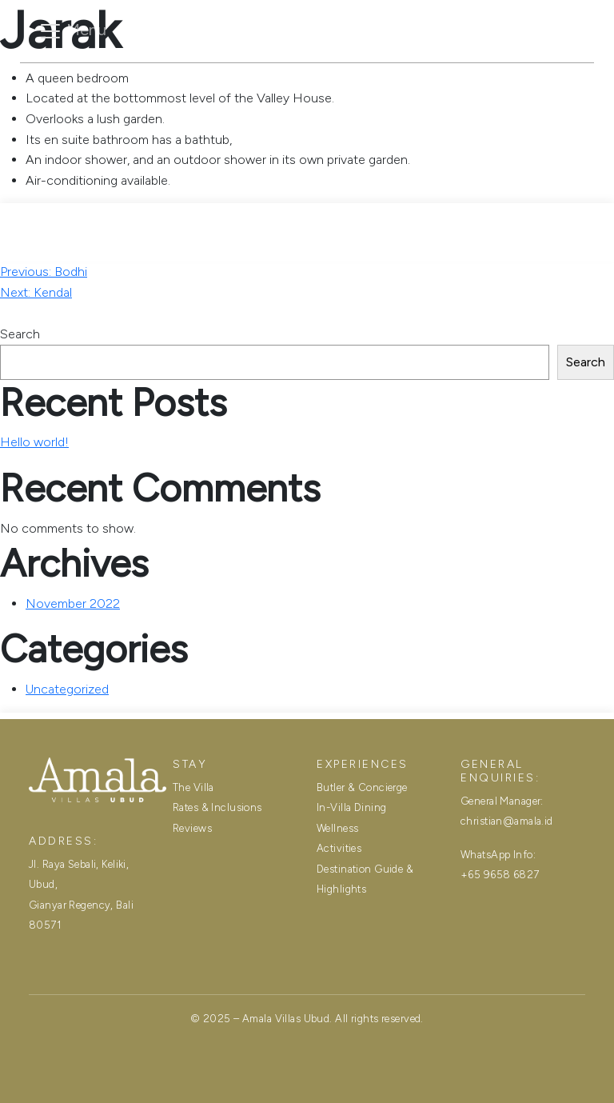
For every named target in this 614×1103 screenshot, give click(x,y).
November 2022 (73, 603)
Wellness (337, 828)
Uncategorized (67, 689)
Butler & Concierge (362, 787)
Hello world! (34, 442)
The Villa (176, 79)
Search (20, 334)
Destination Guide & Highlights (365, 879)
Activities (339, 848)
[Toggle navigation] (72, 31)
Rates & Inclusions (301, 79)
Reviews (424, 79)
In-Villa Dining (351, 807)
